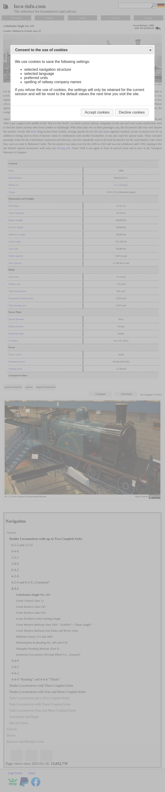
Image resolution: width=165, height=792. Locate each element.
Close (150, 50)
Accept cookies (97, 112)
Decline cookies (132, 112)
